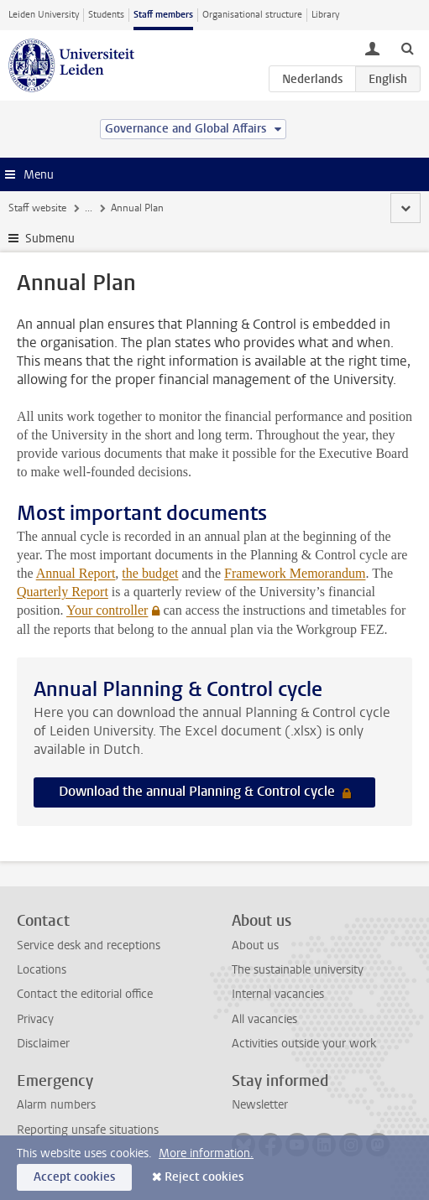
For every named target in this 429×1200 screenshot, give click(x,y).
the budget (150, 573)
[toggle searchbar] (407, 47)
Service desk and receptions (88, 945)
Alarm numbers (56, 1105)
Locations (41, 970)
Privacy (35, 1019)
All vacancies (264, 1019)
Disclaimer (43, 1044)
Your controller (107, 610)
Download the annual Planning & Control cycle (198, 791)
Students (106, 14)
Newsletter (260, 1105)
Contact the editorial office (85, 994)
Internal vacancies (278, 994)
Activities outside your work (304, 1044)
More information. (206, 1153)
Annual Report (76, 573)
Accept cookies (74, 1177)
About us (255, 945)
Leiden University (43, 14)
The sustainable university (298, 970)
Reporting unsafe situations (88, 1130)
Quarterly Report (62, 591)
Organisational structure (252, 14)
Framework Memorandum (294, 573)
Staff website (37, 208)
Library (325, 14)
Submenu (50, 239)
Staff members (163, 14)
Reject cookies (204, 1177)
